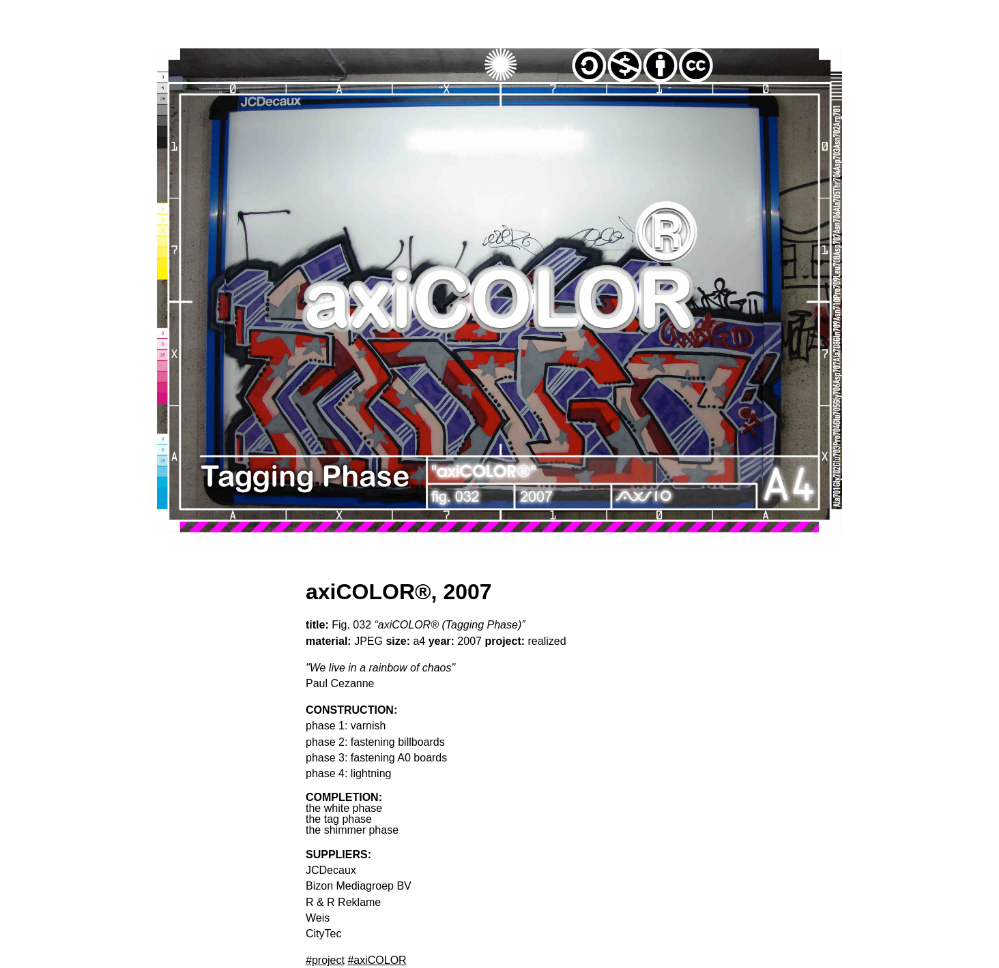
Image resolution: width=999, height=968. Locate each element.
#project (325, 960)
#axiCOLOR (376, 960)
